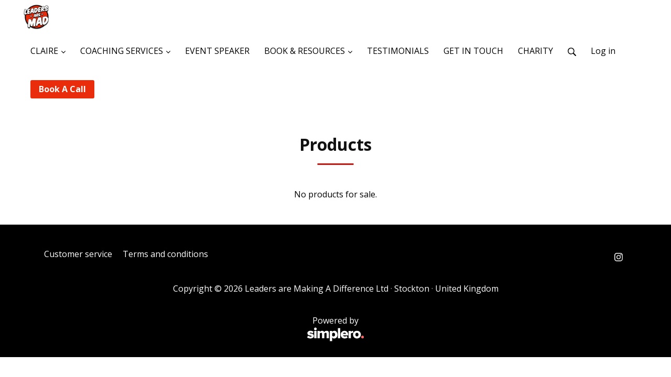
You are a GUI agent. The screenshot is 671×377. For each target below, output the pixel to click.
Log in (603, 51)
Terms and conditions (165, 254)
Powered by (204, 329)
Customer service (78, 254)
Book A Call (62, 89)
